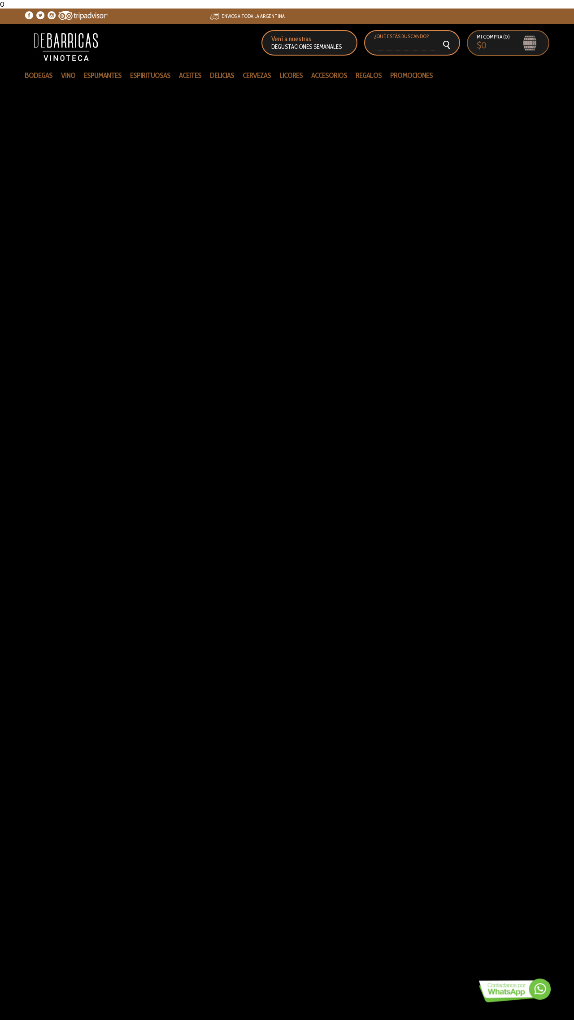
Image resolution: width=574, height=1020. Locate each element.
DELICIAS (222, 75)
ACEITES (190, 75)
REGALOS (369, 75)
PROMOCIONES (411, 75)
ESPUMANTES (103, 75)
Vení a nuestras (306, 42)
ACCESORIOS (329, 75)
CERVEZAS (257, 75)
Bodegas (38, 75)
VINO (68, 75)
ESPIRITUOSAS (150, 75)
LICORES (291, 75)
